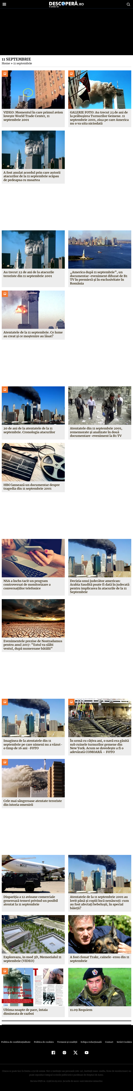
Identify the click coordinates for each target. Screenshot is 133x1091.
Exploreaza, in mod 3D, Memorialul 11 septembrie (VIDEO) (32, 959)
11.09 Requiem (81, 1010)
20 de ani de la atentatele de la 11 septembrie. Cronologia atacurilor (29, 430)
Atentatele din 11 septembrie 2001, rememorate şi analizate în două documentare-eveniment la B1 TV (96, 432)
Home (6, 63)
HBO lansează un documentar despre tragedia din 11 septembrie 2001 (31, 487)
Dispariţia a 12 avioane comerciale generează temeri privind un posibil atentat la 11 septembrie (30, 900)
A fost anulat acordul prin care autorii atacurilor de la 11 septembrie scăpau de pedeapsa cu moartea (31, 176)
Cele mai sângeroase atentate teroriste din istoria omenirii (32, 803)
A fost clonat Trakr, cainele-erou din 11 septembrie (99, 959)
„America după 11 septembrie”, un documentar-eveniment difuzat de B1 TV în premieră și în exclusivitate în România (98, 277)
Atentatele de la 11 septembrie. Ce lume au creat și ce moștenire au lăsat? (33, 334)
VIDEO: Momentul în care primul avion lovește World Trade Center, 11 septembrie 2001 (33, 116)
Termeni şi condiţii (66, 1042)
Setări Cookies (122, 1042)
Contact (108, 1042)
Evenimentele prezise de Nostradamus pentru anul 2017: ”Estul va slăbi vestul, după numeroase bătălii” (32, 644)
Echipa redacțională (90, 1042)
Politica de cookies (44, 1042)
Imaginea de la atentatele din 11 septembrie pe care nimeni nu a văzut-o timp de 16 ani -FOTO (32, 744)
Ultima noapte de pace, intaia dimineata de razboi (25, 1012)
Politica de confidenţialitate (17, 1042)
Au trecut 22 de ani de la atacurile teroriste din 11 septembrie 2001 (28, 274)
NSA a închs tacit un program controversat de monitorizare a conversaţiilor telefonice (27, 584)
